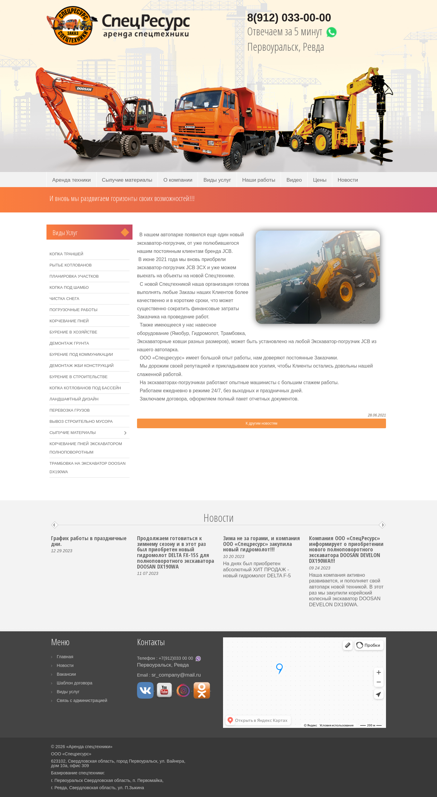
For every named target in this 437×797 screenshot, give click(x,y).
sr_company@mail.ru (176, 675)
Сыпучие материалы (127, 180)
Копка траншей (66, 254)
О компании (177, 180)
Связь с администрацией (82, 700)
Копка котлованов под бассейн (85, 388)
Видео (294, 180)
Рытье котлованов (70, 265)
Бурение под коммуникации (81, 354)
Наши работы (259, 180)
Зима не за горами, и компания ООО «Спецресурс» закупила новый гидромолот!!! (261, 543)
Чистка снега (64, 298)
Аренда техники (71, 180)
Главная (65, 656)
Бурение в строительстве (78, 377)
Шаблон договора (74, 683)
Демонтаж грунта (69, 343)
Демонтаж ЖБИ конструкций (81, 365)
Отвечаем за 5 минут (293, 31)
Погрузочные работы (73, 310)
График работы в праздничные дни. (88, 540)
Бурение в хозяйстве (73, 332)
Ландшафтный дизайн (73, 399)
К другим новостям (261, 423)
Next (382, 525)
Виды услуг (217, 180)
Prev (55, 525)
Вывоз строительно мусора (81, 421)
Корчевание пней (69, 321)
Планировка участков (74, 276)
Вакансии (66, 674)
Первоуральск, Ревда (285, 46)
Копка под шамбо (69, 287)
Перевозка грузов (69, 410)
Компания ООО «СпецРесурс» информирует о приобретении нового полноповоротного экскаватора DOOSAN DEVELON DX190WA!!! (346, 549)
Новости (348, 180)
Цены (320, 180)
